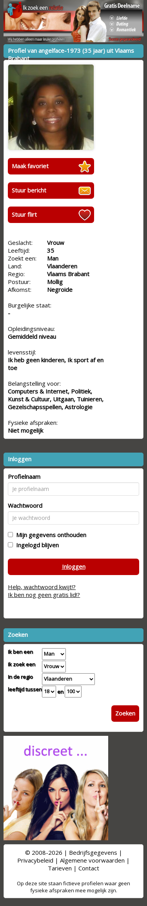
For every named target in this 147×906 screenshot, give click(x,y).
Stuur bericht (29, 190)
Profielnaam (24, 476)
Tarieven (60, 868)
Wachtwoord (25, 505)
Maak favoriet (30, 166)
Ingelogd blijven (36, 545)
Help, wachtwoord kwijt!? (42, 587)
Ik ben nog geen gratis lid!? (44, 595)
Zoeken (125, 713)
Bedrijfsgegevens (93, 852)
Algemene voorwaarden (92, 860)
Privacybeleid (35, 860)
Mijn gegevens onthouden (49, 535)
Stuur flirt (24, 214)
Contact (88, 868)
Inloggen (73, 566)
